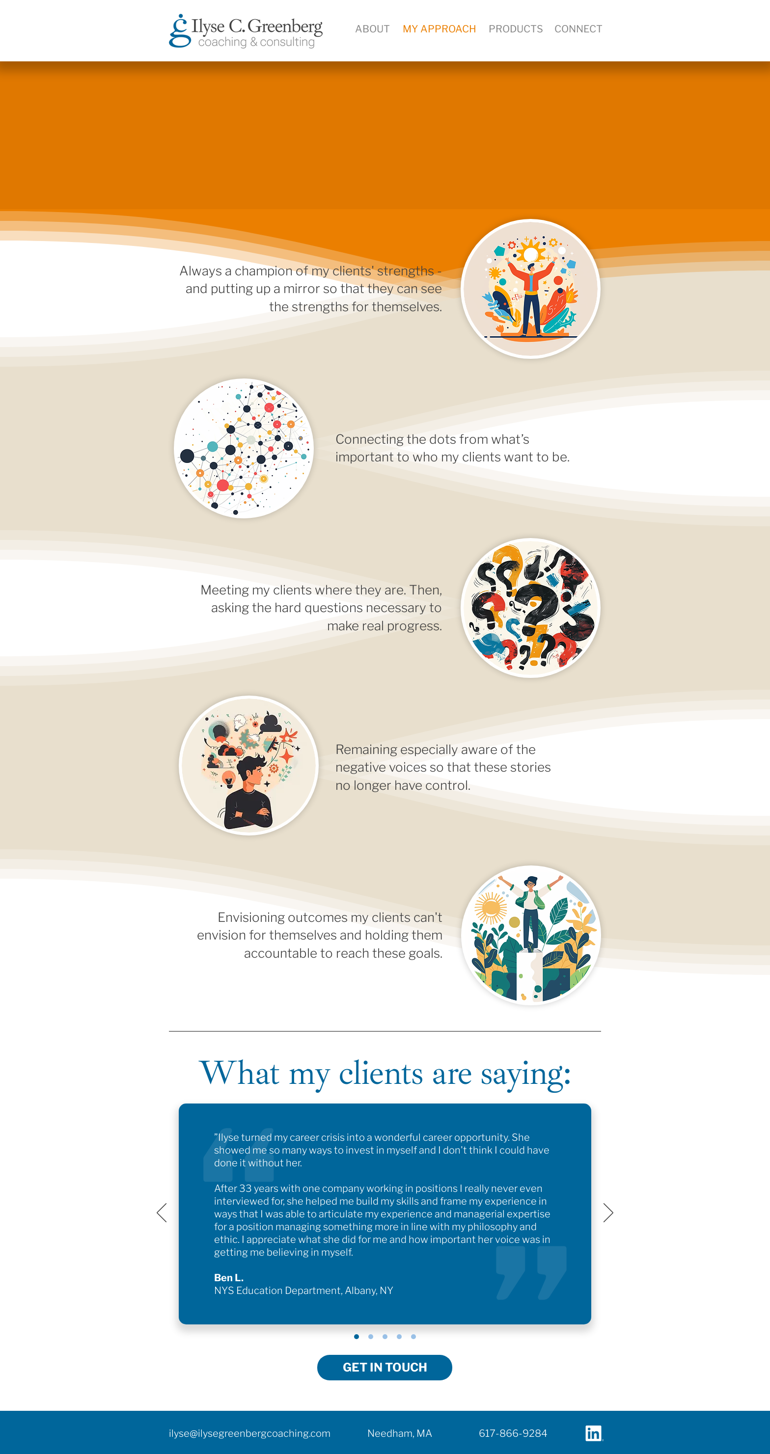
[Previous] (161, 1213)
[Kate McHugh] (413, 1336)
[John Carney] (399, 1336)
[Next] (608, 1213)
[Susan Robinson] (385, 1336)
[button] (578, 29)
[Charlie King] (370, 1336)
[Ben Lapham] (356, 1336)
